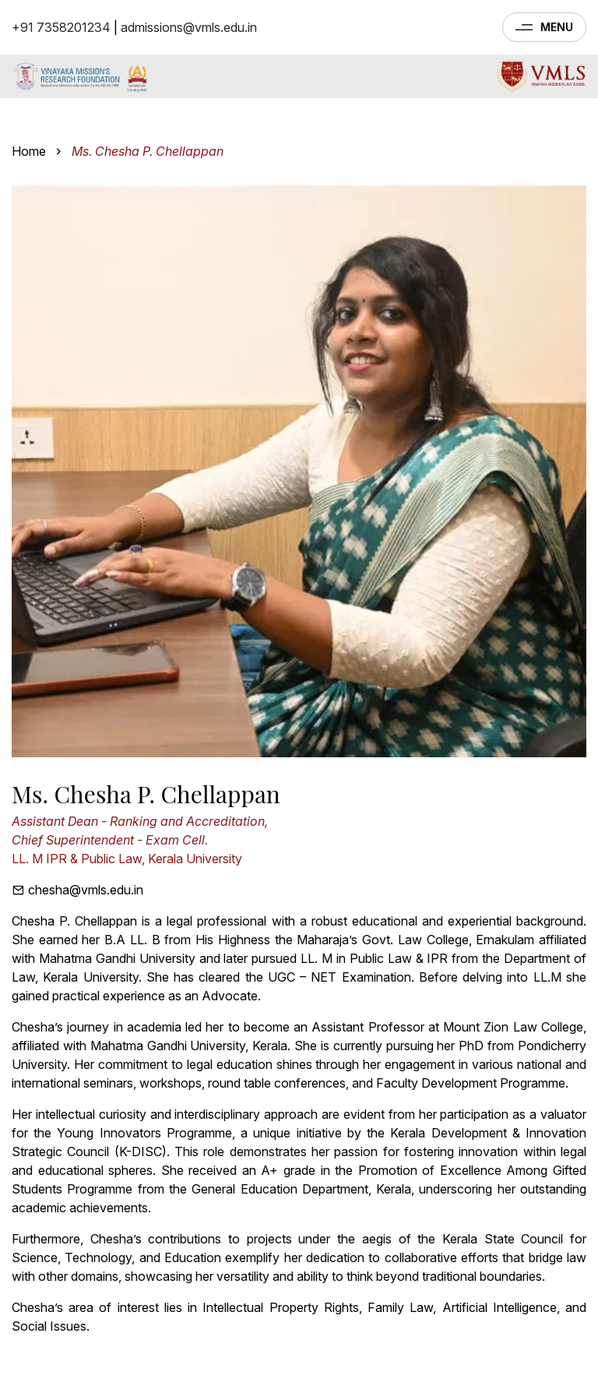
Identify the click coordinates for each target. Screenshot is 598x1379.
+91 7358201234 (61, 27)
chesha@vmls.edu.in (77, 890)
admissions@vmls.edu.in (189, 27)
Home (29, 151)
